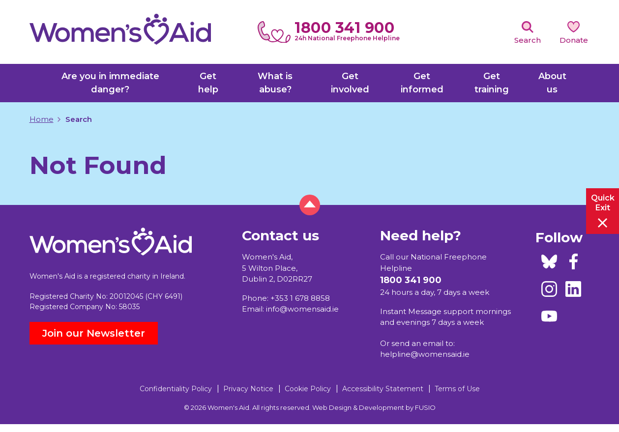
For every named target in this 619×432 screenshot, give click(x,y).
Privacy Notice (248, 388)
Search (527, 40)
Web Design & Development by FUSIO (374, 407)
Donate (574, 40)
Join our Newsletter (93, 333)
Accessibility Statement (382, 388)
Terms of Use (457, 388)
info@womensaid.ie (302, 309)
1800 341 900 (344, 28)
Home (41, 119)
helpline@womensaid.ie (425, 354)
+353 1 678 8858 (300, 298)
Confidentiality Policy (176, 388)
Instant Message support (426, 311)
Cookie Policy (308, 388)
